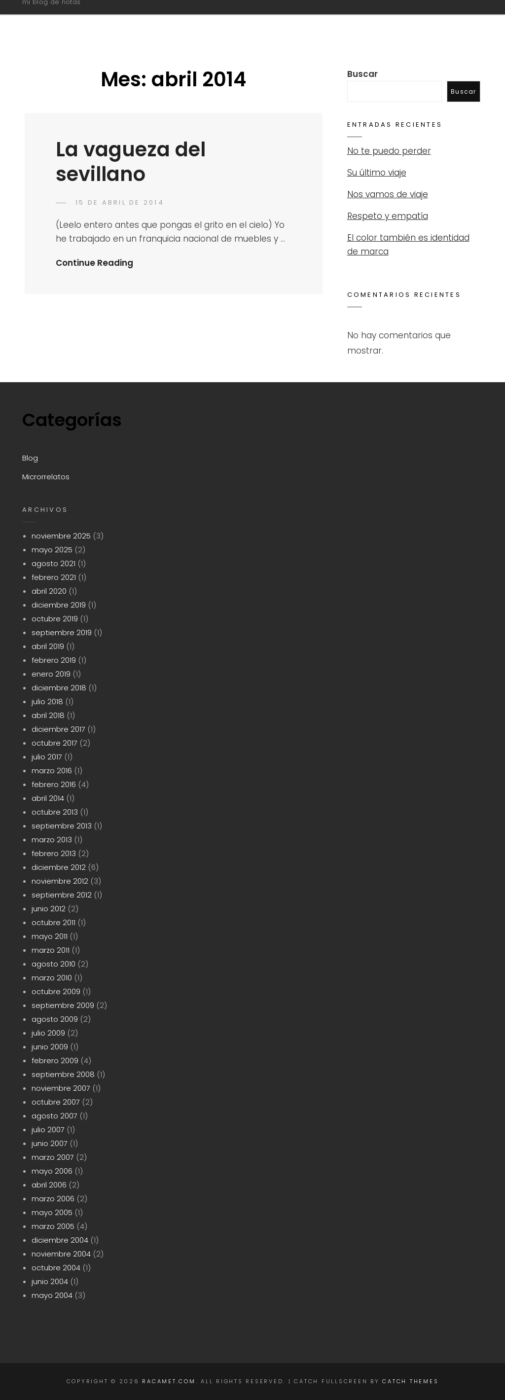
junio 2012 (49, 908)
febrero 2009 (55, 1060)
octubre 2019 (55, 618)
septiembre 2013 (62, 826)
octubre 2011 (53, 922)
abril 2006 (49, 1185)
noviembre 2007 (61, 1088)
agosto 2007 (54, 1116)
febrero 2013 (54, 853)
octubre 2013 (55, 812)
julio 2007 (48, 1129)
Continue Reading (94, 263)
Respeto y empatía (387, 216)
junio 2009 (50, 1046)
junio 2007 (50, 1143)
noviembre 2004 (61, 1254)
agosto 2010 (53, 964)
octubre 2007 (56, 1102)
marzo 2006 (53, 1198)
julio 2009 (48, 1033)
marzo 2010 (52, 977)
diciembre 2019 (59, 605)
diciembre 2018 (59, 687)
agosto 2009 (55, 1019)
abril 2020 (49, 591)
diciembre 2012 (59, 867)
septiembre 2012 (62, 895)
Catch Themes (410, 1381)
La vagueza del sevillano (131, 162)
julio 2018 (47, 701)
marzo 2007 (53, 1157)
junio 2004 (50, 1281)
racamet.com (72, 16)
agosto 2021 (53, 563)
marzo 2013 (52, 839)
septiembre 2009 (63, 1005)
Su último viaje (376, 173)
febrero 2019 (54, 660)
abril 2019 (48, 646)
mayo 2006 (52, 1171)
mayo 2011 (50, 936)
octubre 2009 (56, 991)
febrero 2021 (54, 577)
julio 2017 (47, 757)
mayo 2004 (52, 1295)
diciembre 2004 (60, 1240)
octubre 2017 (54, 743)
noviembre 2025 (61, 536)
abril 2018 (48, 715)
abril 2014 (48, 798)
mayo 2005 (52, 1212)
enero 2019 (51, 674)
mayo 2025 (52, 549)
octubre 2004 (56, 1267)
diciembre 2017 (58, 729)
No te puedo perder (389, 151)
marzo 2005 (53, 1226)
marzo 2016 (52, 770)
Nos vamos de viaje (387, 194)
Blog (347, 21)
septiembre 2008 (63, 1074)
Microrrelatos (420, 21)
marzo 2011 (51, 950)
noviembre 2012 (60, 881)
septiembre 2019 (62, 632)
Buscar (362, 74)
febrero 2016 (54, 784)
